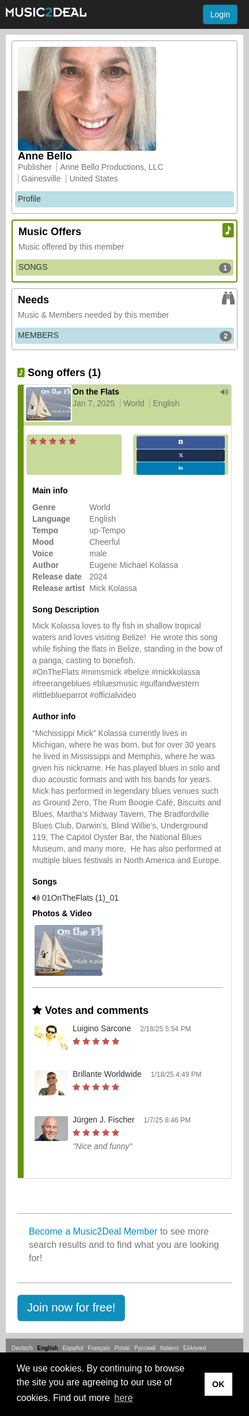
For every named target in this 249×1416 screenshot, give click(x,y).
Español (72, 1348)
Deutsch (22, 1348)
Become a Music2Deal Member (93, 1231)
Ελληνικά (194, 1348)
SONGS (124, 267)
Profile (29, 198)
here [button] (123, 1398)
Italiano (169, 1348)
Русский (145, 1348)
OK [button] (218, 1384)
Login (220, 14)
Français (99, 1348)
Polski (122, 1348)
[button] (71, 1308)
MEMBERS (125, 335)
